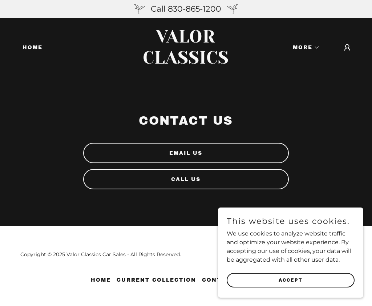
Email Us (185, 153)
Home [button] (101, 280)
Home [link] (33, 47)
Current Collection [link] (156, 280)
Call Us (186, 179)
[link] (186, 61)
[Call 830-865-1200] (186, 8)
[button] (304, 47)
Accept (291, 290)
